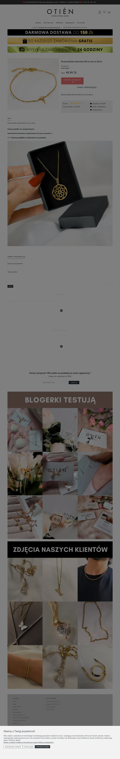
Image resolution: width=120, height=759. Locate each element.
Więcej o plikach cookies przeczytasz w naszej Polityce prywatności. (29, 742)
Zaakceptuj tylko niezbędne (13, 747)
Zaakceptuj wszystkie (42, 747)
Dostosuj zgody (28, 747)
